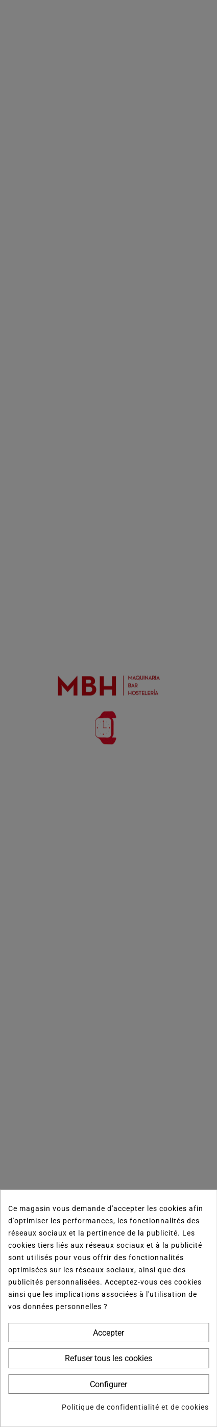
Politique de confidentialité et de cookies (135, 1407)
